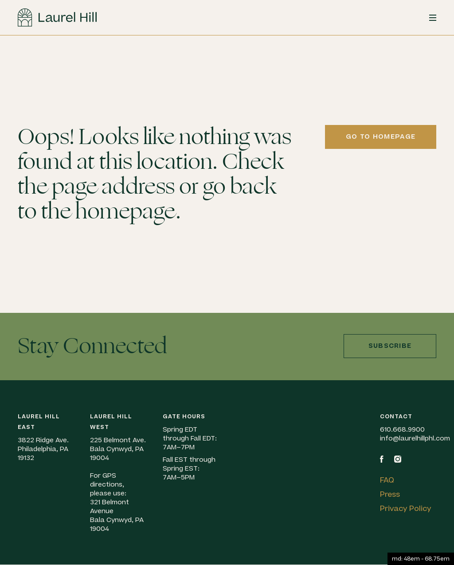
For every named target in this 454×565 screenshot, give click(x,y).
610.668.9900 (402, 429)
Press (390, 494)
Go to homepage (380, 136)
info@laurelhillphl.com (415, 438)
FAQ (387, 480)
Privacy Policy (405, 508)
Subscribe (390, 346)
